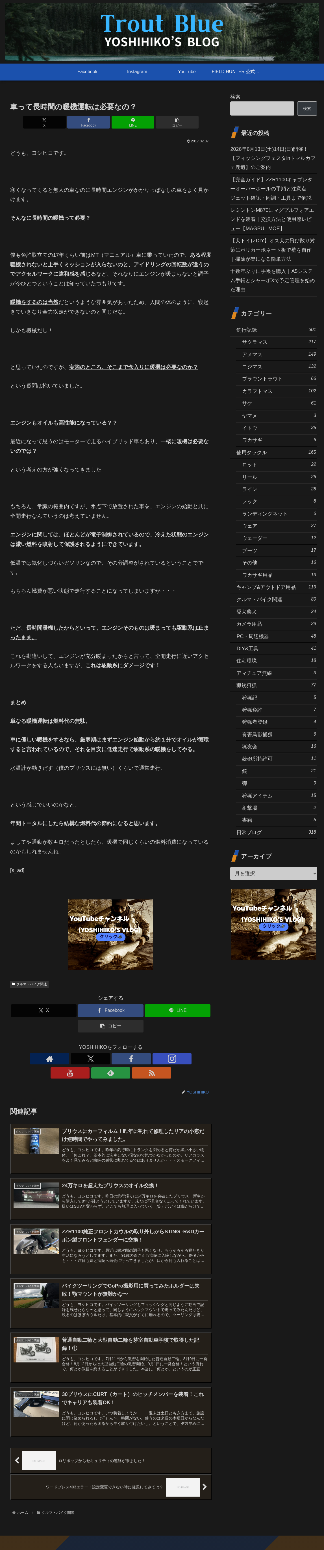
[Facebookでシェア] (94, 122)
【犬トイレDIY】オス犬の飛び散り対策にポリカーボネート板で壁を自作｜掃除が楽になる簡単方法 (272, 250)
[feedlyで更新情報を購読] (136, 1058)
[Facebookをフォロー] (97, 1058)
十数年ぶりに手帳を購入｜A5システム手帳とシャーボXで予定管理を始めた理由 (272, 280)
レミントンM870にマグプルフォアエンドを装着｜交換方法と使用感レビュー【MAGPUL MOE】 (272, 219)
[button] (161, 122)
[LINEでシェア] (128, 122)
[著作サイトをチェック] (71, 1058)
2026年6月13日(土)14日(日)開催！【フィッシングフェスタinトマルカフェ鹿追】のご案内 (273, 158)
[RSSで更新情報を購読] (149, 1058)
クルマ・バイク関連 (29, 984)
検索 (235, 97)
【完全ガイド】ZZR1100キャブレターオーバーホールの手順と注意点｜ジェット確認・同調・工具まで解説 (271, 189)
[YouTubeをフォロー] (123, 1058)
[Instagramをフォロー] (110, 1058)
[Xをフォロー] (84, 1058)
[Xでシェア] (60, 122)
